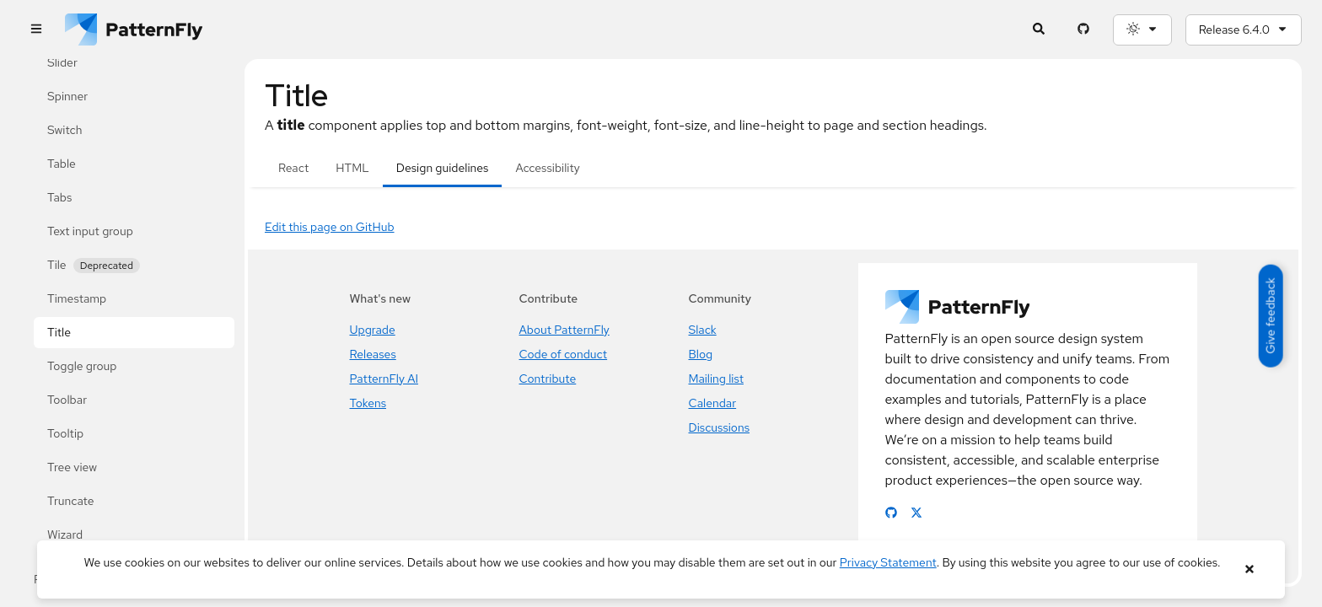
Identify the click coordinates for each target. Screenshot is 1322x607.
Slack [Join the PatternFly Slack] (703, 329)
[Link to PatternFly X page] (916, 512)
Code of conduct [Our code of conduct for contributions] (563, 354)
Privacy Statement (888, 562)
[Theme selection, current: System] (1142, 30)
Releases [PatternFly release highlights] (373, 354)
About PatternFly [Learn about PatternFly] (564, 329)
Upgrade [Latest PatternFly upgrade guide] (372, 329)
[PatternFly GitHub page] (1083, 30)
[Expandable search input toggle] (1039, 30)
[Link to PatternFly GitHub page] (891, 512)
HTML (352, 167)
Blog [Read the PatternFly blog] (701, 354)
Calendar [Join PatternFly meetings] (713, 403)
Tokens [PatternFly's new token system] (368, 403)
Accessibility (547, 167)
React (293, 167)
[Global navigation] (35, 30)
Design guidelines (442, 167)
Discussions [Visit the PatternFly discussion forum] (719, 427)
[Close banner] (1249, 569)
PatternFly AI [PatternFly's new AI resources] (384, 378)
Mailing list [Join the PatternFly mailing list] (716, 378)
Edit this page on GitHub (330, 226)
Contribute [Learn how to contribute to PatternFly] (548, 378)
